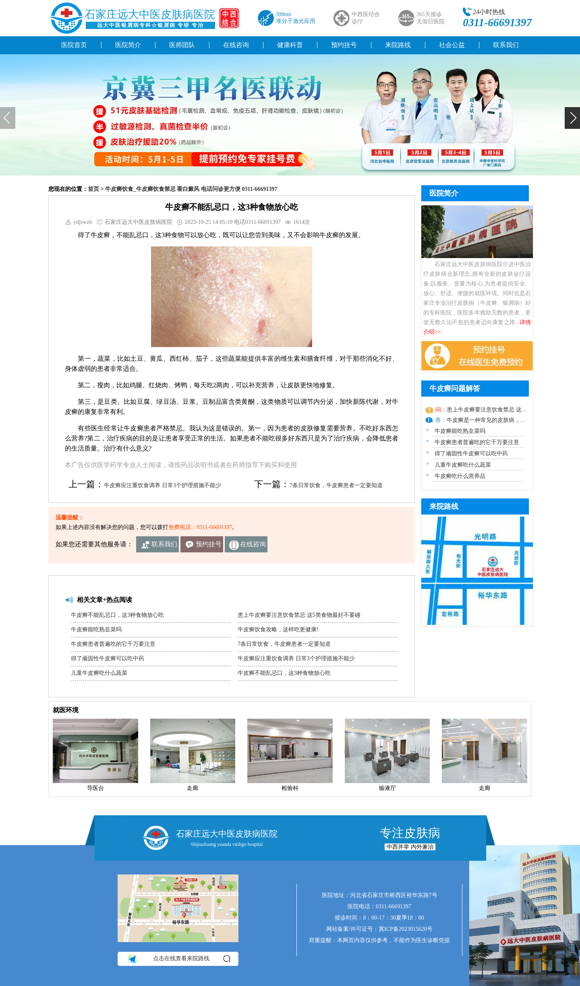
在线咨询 (236, 44)
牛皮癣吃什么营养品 (460, 476)
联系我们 (506, 44)
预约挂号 (344, 44)
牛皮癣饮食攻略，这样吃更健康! (278, 629)
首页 (93, 189)
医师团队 (182, 44)
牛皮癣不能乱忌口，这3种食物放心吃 (117, 615)
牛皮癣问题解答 (454, 388)
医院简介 (128, 44)
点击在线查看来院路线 (178, 959)
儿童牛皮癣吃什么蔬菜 (99, 673)
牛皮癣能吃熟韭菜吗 (96, 629)
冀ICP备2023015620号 (406, 929)
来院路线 (398, 44)
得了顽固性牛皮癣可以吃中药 (107, 658)
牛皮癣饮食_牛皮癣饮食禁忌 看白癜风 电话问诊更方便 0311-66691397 (191, 189)
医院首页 (74, 44)
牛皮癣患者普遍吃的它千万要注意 (113, 644)
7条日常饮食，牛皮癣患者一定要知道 (336, 485)
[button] (572, 118)
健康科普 (290, 44)
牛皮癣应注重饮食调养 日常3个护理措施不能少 (162, 485)
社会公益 (452, 44)
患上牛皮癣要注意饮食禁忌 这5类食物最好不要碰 (299, 615)
